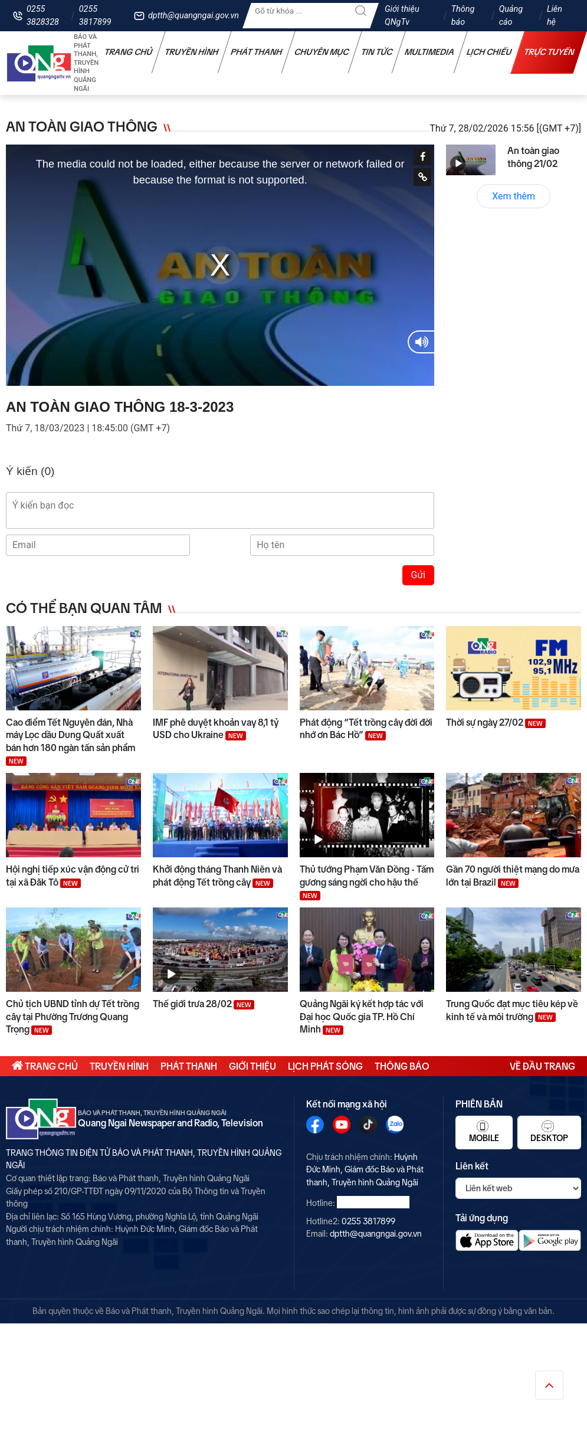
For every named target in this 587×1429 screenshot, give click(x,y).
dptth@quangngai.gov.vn (193, 16)
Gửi (418, 575)
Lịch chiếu (489, 52)
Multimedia (430, 52)
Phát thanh (256, 52)
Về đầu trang (542, 1066)
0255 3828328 (43, 15)
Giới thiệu (252, 1066)
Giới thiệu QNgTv (402, 15)
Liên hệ (554, 15)
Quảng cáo (511, 15)
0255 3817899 (95, 15)
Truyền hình (191, 52)
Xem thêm (513, 196)
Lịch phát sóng (325, 1066)
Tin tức (377, 52)
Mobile (484, 1131)
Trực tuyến (549, 52)
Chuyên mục (321, 52)
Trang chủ (128, 52)
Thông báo (463, 15)
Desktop (549, 1131)
